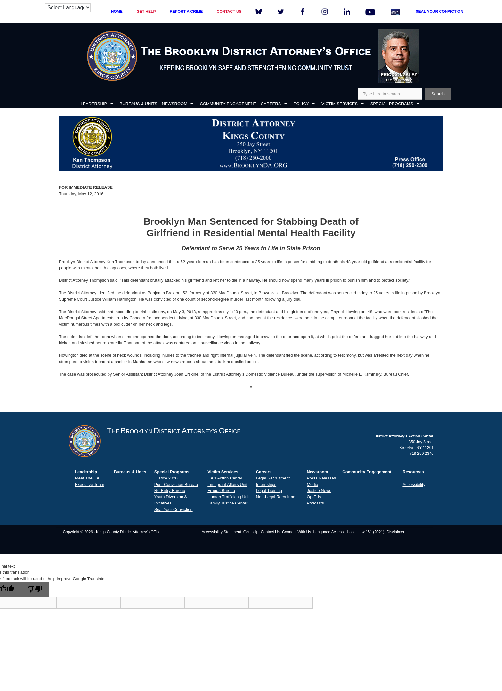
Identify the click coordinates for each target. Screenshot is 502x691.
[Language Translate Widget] (68, 7)
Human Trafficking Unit (228, 497)
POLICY (301, 103)
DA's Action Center (224, 478)
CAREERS (271, 103)
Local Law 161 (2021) (365, 532)
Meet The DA (87, 478)
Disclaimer (395, 532)
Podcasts (315, 503)
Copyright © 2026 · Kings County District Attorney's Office (111, 532)
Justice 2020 (166, 478)
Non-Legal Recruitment (277, 497)
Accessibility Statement (221, 532)
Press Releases (321, 478)
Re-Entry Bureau (169, 490)
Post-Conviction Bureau (176, 484)
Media (312, 484)
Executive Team (89, 484)
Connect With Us (296, 532)
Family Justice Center (227, 503)
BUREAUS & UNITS (139, 103)
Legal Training (269, 490)
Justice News (319, 490)
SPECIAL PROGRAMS (391, 103)
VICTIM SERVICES (339, 103)
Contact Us (270, 532)
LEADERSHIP (94, 103)
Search (438, 93)
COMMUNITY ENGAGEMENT (228, 103)
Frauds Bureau (221, 490)
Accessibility (413, 484)
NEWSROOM (174, 103)
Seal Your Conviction (173, 509)
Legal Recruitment (273, 478)
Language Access (328, 532)
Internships (266, 484)
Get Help (250, 532)
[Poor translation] (35, 589)
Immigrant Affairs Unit (227, 484)
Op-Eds (314, 497)
